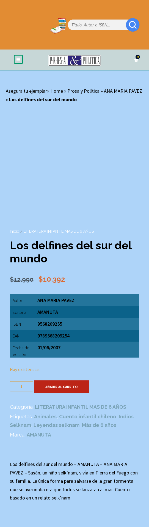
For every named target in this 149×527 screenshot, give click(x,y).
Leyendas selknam (56, 425)
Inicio (14, 231)
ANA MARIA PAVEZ (123, 91)
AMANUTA (47, 312)
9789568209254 (53, 336)
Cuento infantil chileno (87, 416)
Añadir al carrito (61, 387)
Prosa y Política (83, 91)
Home (56, 91)
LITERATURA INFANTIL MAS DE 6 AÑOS (59, 231)
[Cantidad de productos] (21, 386)
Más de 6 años (99, 425)
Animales (45, 416)
